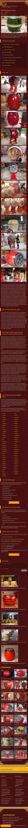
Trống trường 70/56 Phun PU (19, 735)
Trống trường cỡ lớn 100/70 (19, 724)
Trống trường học (4, 784)
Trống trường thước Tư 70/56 (6, 701)
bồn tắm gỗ (17, 785)
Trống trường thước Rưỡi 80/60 (19, 701)
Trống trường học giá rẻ (18, 759)
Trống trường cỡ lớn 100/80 (19, 713)
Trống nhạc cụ (4, 779)
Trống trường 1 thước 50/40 (6, 678)
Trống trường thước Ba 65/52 (19, 690)
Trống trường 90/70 (4, 713)
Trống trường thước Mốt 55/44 (19, 678)
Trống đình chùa (4, 782)
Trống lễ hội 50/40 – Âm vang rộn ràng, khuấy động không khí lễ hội (13, 663)
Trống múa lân (4, 781)
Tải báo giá (5, 825)
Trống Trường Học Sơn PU (5, 747)
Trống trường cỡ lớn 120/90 (6, 735)
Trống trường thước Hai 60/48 (6, 690)
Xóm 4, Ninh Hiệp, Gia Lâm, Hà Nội (13, 817)
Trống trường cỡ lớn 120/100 (6, 724)
